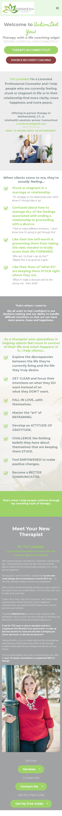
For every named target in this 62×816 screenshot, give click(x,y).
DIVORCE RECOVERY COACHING (31, 60)
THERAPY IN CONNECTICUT (31, 50)
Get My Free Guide (31, 803)
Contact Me (31, 786)
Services (31, 769)
